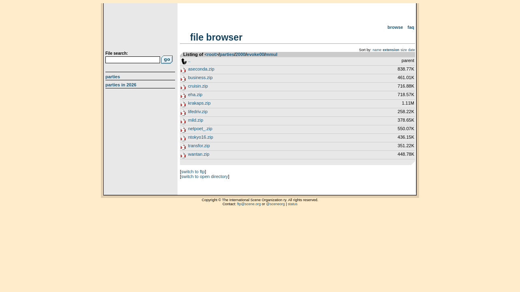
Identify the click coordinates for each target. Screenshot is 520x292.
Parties (112, 76)
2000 (240, 54)
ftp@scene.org (249, 204)
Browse (395, 27)
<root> (211, 54)
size (403, 50)
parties (227, 54)
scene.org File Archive (141, 28)
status (292, 204)
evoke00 (255, 54)
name (376, 50)
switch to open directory (204, 176)
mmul (271, 54)
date (411, 50)
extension (391, 50)
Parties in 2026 (120, 84)
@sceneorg (275, 204)
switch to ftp (193, 171)
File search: (116, 53)
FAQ (411, 27)
